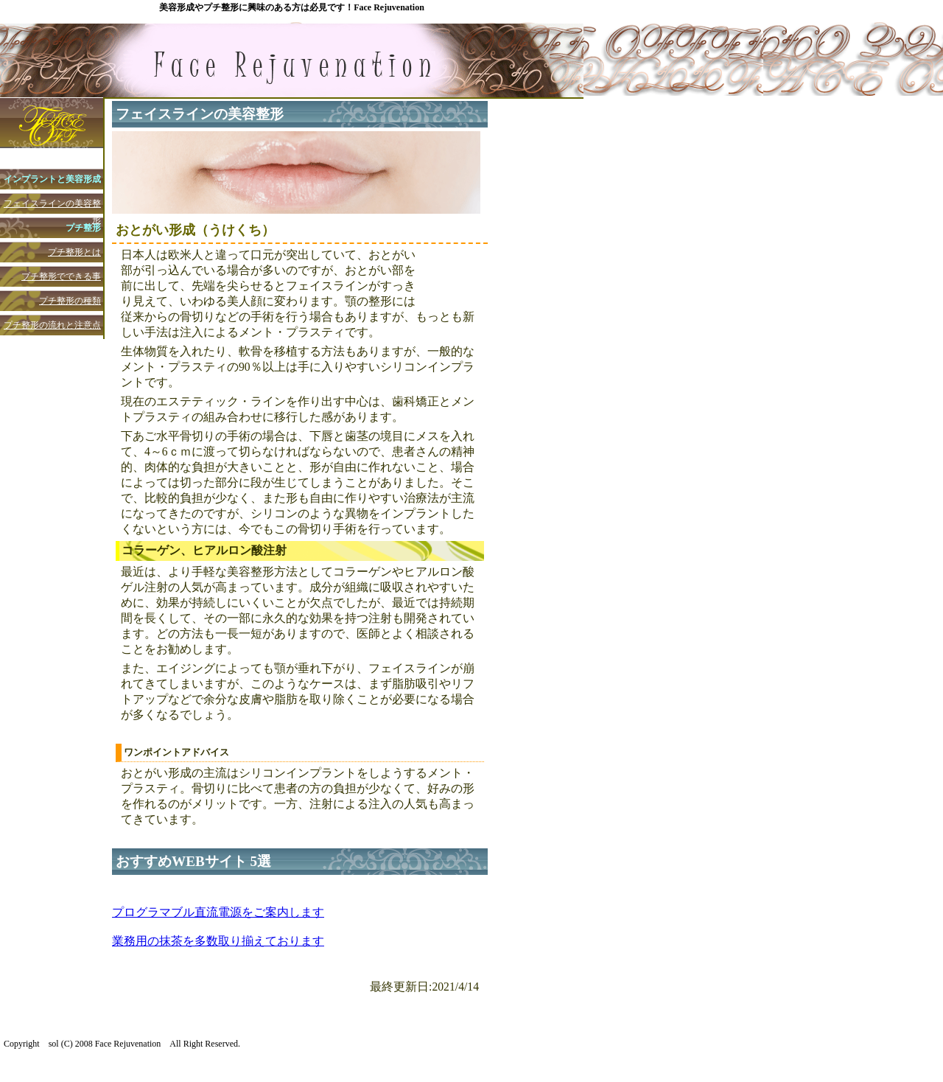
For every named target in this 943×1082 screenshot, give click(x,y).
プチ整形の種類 (70, 301)
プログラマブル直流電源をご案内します (218, 912)
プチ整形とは (74, 252)
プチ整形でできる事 (61, 276)
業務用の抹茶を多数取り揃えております (218, 941)
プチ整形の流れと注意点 (52, 325)
